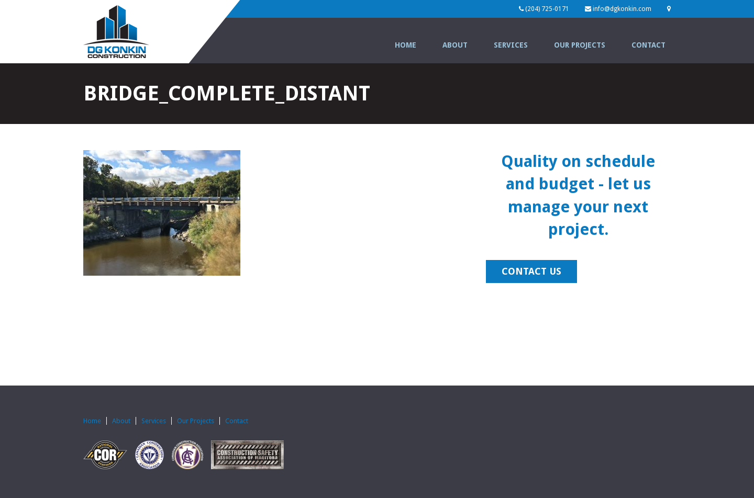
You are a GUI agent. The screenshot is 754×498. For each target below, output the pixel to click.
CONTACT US (531, 271)
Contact (648, 45)
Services (511, 45)
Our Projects (579, 45)
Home (405, 45)
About (455, 45)
